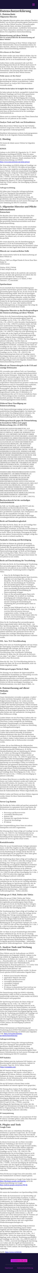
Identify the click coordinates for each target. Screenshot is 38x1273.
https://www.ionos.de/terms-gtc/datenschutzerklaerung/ (11, 1034)
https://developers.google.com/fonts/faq (13, 1181)
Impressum (9, 1268)
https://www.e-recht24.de (13, 1252)
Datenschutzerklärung (25, 1268)
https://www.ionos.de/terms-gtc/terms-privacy (15, 162)
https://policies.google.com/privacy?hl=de (13, 1185)
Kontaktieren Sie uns (19, 1261)
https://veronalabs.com (8, 1067)
